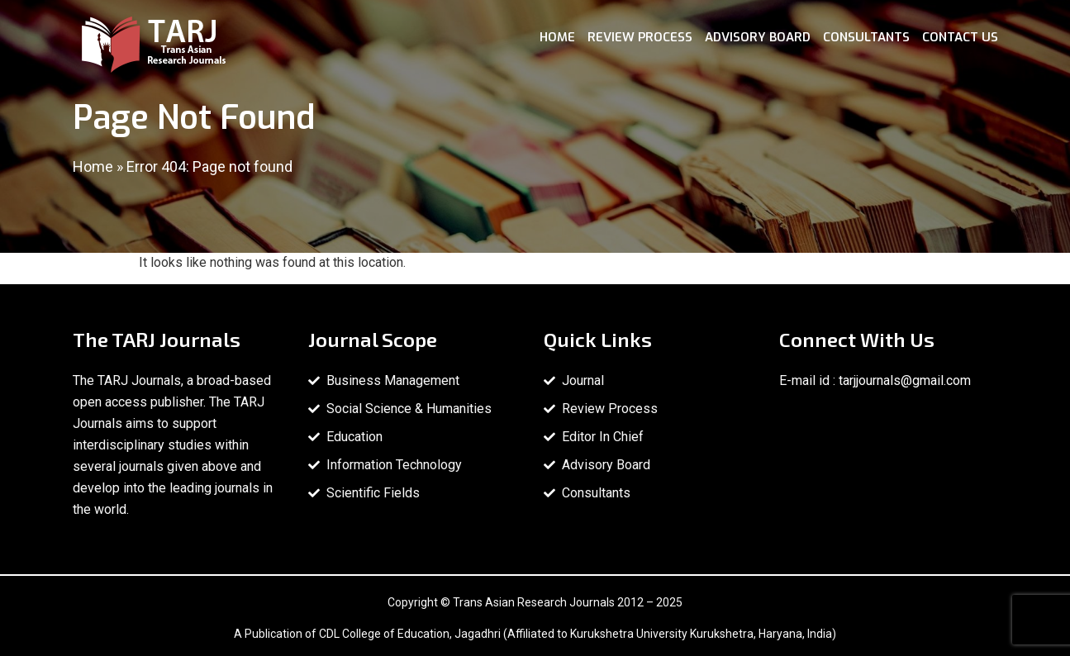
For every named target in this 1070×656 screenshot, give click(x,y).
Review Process (639, 37)
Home (557, 37)
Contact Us (960, 37)
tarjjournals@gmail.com (905, 380)
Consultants (866, 37)
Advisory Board (758, 37)
